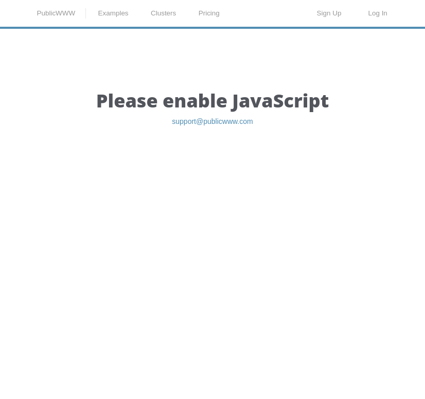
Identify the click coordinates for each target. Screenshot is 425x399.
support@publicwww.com (212, 177)
